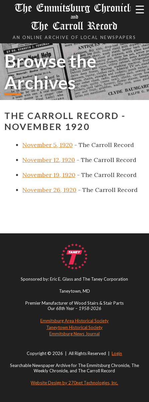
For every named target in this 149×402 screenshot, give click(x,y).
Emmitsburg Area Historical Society (74, 320)
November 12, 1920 (48, 160)
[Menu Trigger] (140, 9)
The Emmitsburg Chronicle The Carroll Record (74, 17)
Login (117, 353)
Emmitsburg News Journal (74, 333)
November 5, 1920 (47, 145)
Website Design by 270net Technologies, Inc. (74, 382)
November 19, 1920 (48, 175)
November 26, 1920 (49, 190)
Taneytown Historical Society (74, 327)
